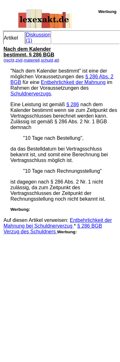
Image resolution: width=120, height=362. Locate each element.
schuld (47, 60)
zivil (19, 60)
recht (9, 60)
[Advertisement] (59, 294)
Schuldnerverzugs (30, 93)
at (56, 60)
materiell (32, 60)
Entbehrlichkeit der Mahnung (73, 82)
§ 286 (72, 104)
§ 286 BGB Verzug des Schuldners (52, 228)
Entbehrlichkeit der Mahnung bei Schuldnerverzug (57, 223)
